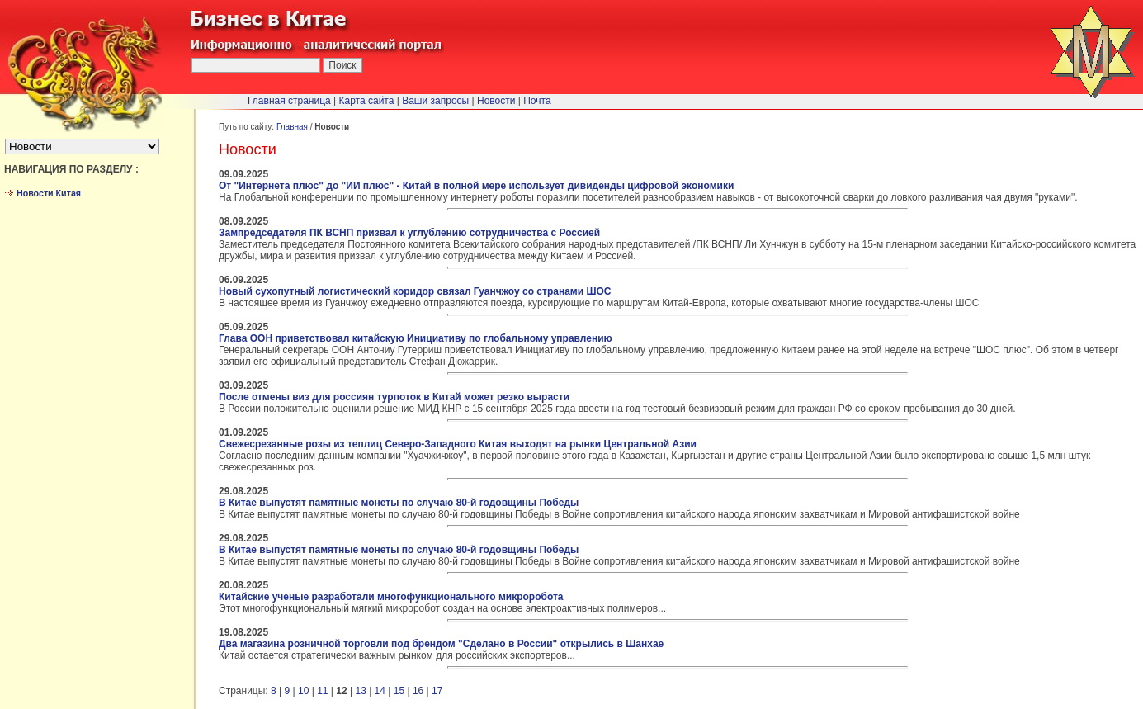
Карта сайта (366, 100)
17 (437, 691)
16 (418, 691)
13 (360, 691)
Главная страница (289, 100)
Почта (536, 100)
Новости (496, 100)
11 (322, 691)
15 (399, 691)
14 (380, 691)
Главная (292, 126)
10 (303, 691)
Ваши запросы (435, 100)
